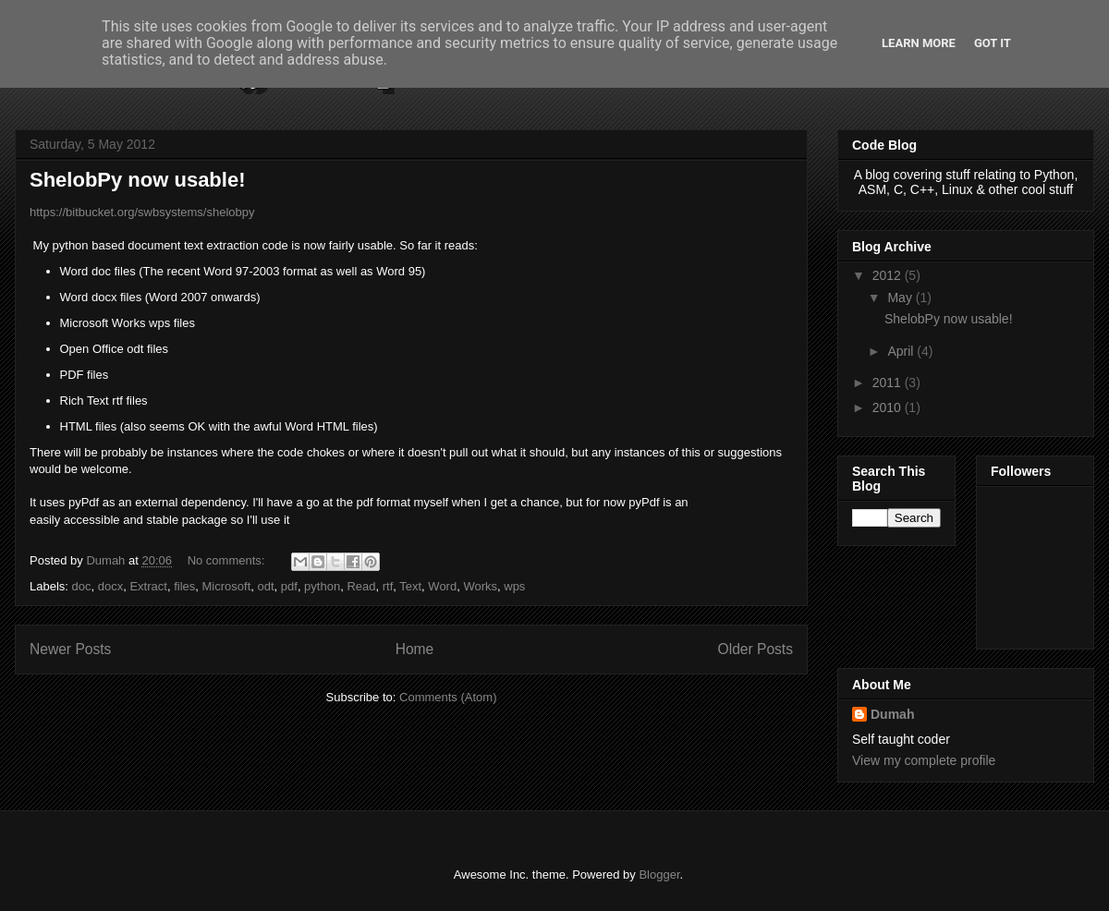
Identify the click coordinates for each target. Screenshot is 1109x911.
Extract (147, 586)
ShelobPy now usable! (137, 179)
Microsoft (226, 586)
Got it (992, 43)
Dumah (892, 714)
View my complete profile (923, 760)
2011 (888, 382)
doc (81, 586)
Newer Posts (70, 649)
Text (410, 586)
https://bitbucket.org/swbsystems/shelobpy (144, 212)
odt (265, 586)
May (901, 297)
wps (514, 586)
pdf (289, 586)
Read (361, 586)
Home (415, 649)
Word (442, 586)
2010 (888, 407)
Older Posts (755, 649)
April (902, 351)
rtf (388, 586)
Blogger (659, 874)
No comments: (228, 560)
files (184, 586)
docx (110, 586)
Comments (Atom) (447, 697)
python (322, 586)
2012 (888, 275)
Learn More (919, 43)
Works (480, 586)
